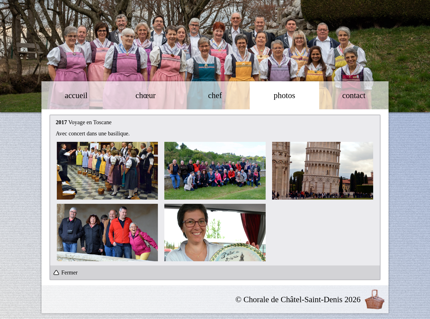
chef (215, 95)
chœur (145, 95)
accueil (76, 95)
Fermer (69, 272)
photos (284, 95)
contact (353, 95)
